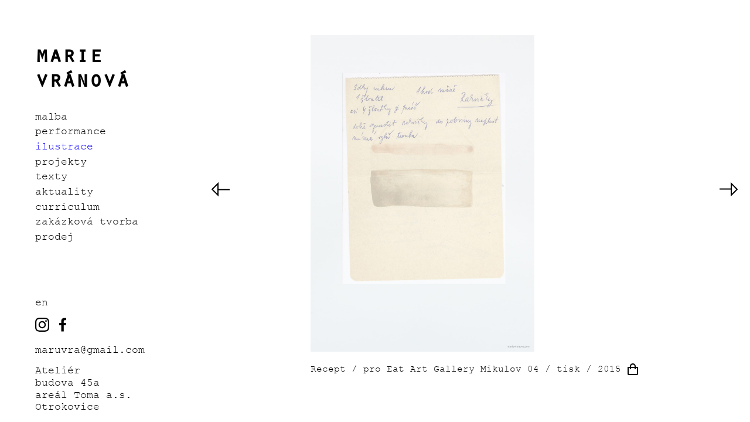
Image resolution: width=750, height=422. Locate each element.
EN (41, 302)
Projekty (61, 162)
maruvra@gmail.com (90, 350)
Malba (51, 116)
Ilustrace (64, 146)
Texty (51, 176)
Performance (70, 131)
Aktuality (64, 192)
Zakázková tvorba (86, 221)
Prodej (54, 237)
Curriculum (67, 207)
